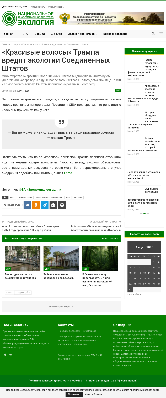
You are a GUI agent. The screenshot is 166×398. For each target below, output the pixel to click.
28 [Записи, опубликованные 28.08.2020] (149, 284)
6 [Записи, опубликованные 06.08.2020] (144, 267)
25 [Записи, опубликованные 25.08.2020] (135, 284)
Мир (118, 90)
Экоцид (40, 33)
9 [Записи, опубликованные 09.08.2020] (158, 267)
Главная (8, 33)
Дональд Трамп (25, 197)
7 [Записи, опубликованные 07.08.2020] (149, 267)
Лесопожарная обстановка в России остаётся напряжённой (143, 175)
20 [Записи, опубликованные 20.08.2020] (144, 278)
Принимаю (74, 394)
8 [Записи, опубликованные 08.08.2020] (153, 267)
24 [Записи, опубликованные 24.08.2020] (130, 284)
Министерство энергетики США (49, 197)
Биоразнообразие (115, 33)
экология (78, 197)
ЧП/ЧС (24, 33)
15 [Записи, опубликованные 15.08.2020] (154, 273)
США (68, 197)
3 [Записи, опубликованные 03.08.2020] (130, 267)
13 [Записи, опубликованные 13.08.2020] (144, 273)
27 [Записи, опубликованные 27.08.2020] (144, 284)
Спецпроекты (38, 7)
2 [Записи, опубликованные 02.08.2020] (158, 262)
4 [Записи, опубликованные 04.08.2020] (135, 267)
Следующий (22, 292)
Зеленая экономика (81, 33)
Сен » (138, 294)
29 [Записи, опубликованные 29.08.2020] (154, 284)
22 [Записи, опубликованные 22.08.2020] (154, 278)
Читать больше (93, 394)
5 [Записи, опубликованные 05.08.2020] (139, 267)
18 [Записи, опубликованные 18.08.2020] (135, 278)
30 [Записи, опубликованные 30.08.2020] (159, 284)
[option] (144, 134)
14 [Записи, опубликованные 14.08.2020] (149, 273)
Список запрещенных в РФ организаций (111, 380)
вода (12, 197)
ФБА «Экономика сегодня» (40, 190)
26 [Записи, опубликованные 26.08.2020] (139, 284)
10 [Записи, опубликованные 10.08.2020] (130, 273)
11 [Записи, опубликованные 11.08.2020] (135, 273)
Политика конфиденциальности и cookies (55, 380)
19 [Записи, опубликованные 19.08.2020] (139, 278)
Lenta (68, 173)
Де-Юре (56, 33)
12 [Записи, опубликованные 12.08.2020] (139, 273)
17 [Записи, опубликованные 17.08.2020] (130, 278)
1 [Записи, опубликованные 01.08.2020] (153, 262)
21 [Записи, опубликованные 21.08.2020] (149, 278)
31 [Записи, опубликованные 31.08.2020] (130, 289)
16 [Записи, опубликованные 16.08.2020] (159, 273)
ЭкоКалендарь (56, 7)
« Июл (130, 294)
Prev (9, 292)
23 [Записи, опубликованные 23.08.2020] (159, 278)
